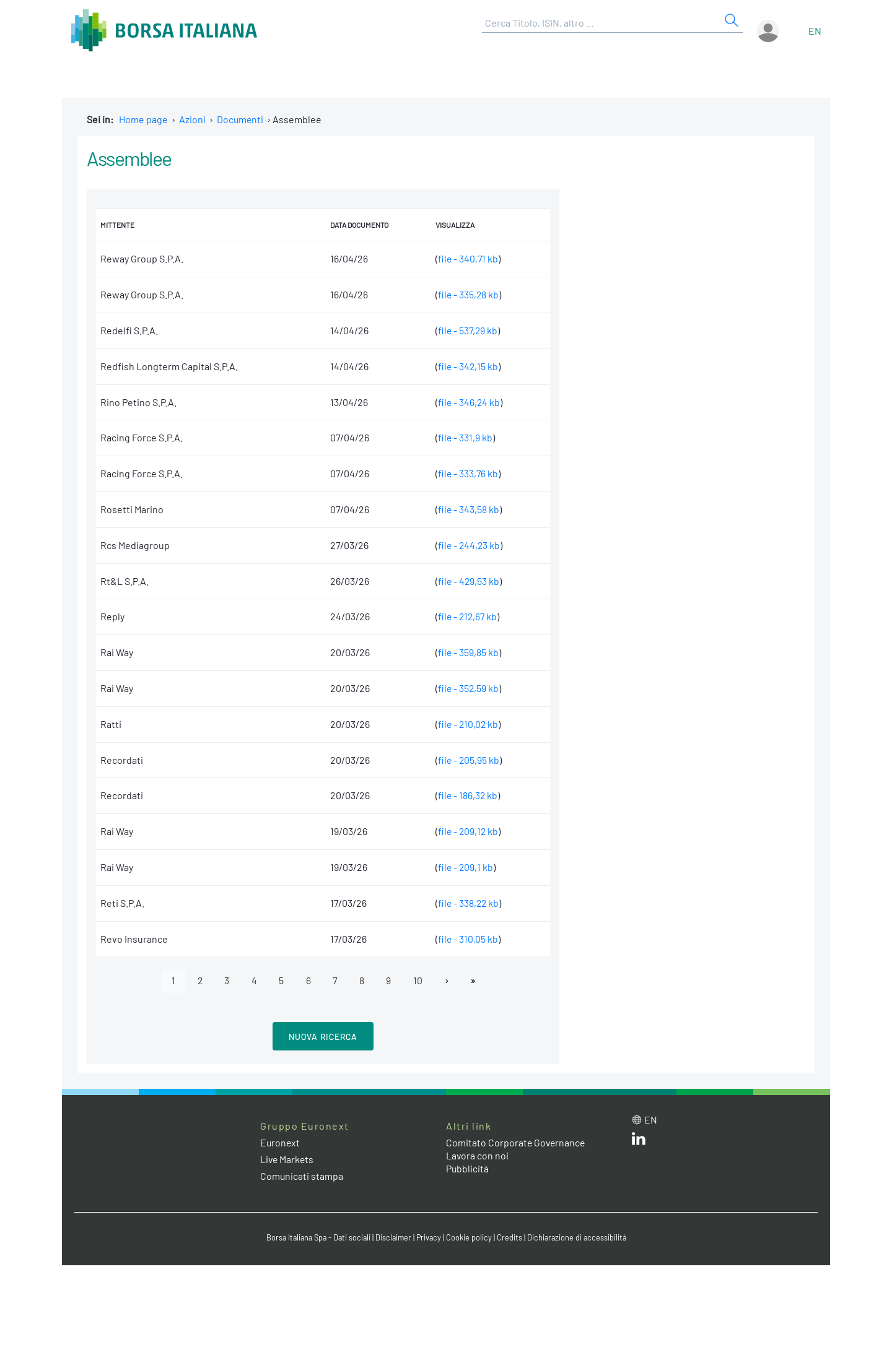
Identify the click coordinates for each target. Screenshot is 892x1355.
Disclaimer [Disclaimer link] (393, 1237)
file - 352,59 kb (467, 688)
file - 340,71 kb (466, 258)
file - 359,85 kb (466, 652)
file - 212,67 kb (466, 616)
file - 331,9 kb (463, 437)
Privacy (430, 1237)
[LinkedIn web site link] (638, 1141)
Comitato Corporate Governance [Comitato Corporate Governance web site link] (516, 1143)
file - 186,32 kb (466, 795)
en (814, 31)
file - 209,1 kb (464, 867)
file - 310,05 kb (466, 939)
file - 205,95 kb (467, 760)
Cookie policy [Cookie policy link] (471, 1237)
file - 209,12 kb (467, 831)
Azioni (192, 119)
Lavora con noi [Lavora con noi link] (477, 1155)
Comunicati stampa (302, 1176)
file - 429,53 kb (467, 581)
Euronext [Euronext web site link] (280, 1143)
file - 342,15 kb (466, 366)
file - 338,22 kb (467, 903)
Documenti (241, 119)
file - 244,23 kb (468, 545)
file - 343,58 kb (467, 509)
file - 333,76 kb (466, 473)
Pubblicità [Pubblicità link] (467, 1168)
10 (419, 980)
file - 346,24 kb (467, 402)
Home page (143, 119)
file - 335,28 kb (467, 294)
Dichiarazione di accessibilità (580, 1237)
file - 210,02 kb (467, 724)
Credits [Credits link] (511, 1237)
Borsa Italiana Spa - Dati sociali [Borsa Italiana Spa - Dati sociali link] (315, 1237)
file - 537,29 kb (466, 330)
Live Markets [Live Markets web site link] (287, 1160)
